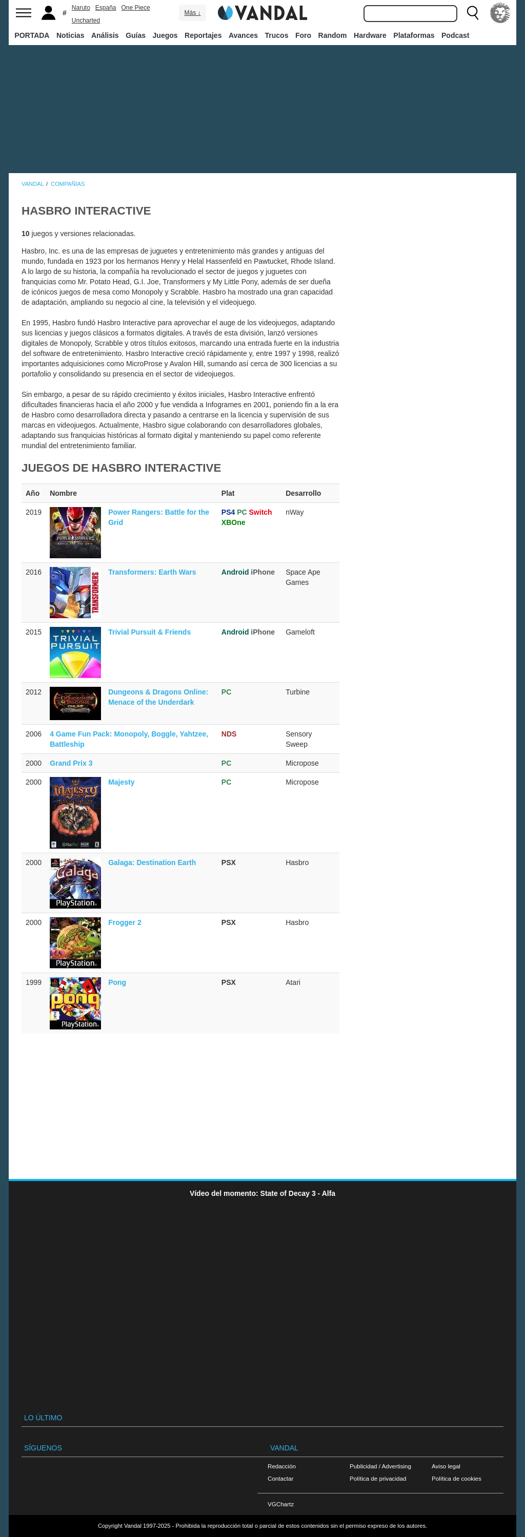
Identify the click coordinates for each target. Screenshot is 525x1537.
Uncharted (86, 20)
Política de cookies (456, 1478)
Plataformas (413, 35)
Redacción (282, 1466)
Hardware (370, 35)
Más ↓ (192, 12)
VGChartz (281, 1504)
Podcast (455, 35)
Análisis (105, 35)
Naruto (81, 7)
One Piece (136, 7)
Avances (243, 35)
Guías (136, 35)
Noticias (70, 35)
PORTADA (31, 35)
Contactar (280, 1478)
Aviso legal (446, 1466)
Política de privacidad (378, 1478)
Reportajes (203, 35)
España (105, 7)
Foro (303, 35)
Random (332, 35)
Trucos (277, 35)
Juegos (165, 35)
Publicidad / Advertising (380, 1466)
